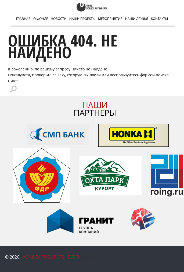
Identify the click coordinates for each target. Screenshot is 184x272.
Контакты (159, 18)
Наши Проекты (82, 18)
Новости (59, 18)
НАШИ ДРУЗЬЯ (136, 18)
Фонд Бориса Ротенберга (50, 257)
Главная (23, 18)
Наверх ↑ (89, 257)
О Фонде (40, 18)
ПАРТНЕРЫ (95, 109)
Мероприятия (110, 18)
